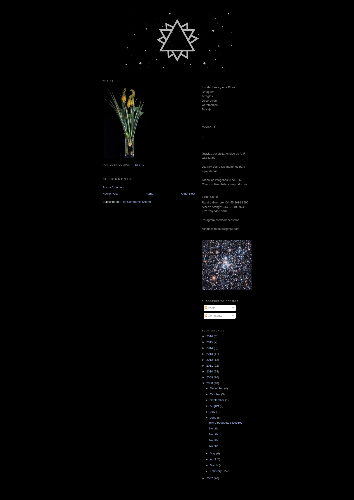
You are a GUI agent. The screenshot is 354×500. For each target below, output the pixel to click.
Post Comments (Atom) (136, 201)
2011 (210, 365)
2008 (210, 383)
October (215, 394)
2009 (210, 377)
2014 (210, 348)
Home (150, 193)
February (216, 471)
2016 (210, 336)
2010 (210, 371)
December (217, 388)
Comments (213, 315)
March (214, 465)
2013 (210, 354)
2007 (210, 478)
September (217, 400)
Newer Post (110, 193)
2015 (210, 342)
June (213, 417)
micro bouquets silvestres (225, 422)
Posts (210, 308)
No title (213, 428)
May (213, 453)
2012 (210, 359)
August (215, 406)
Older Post (188, 193)
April (213, 459)
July (213, 411)
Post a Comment (113, 187)
